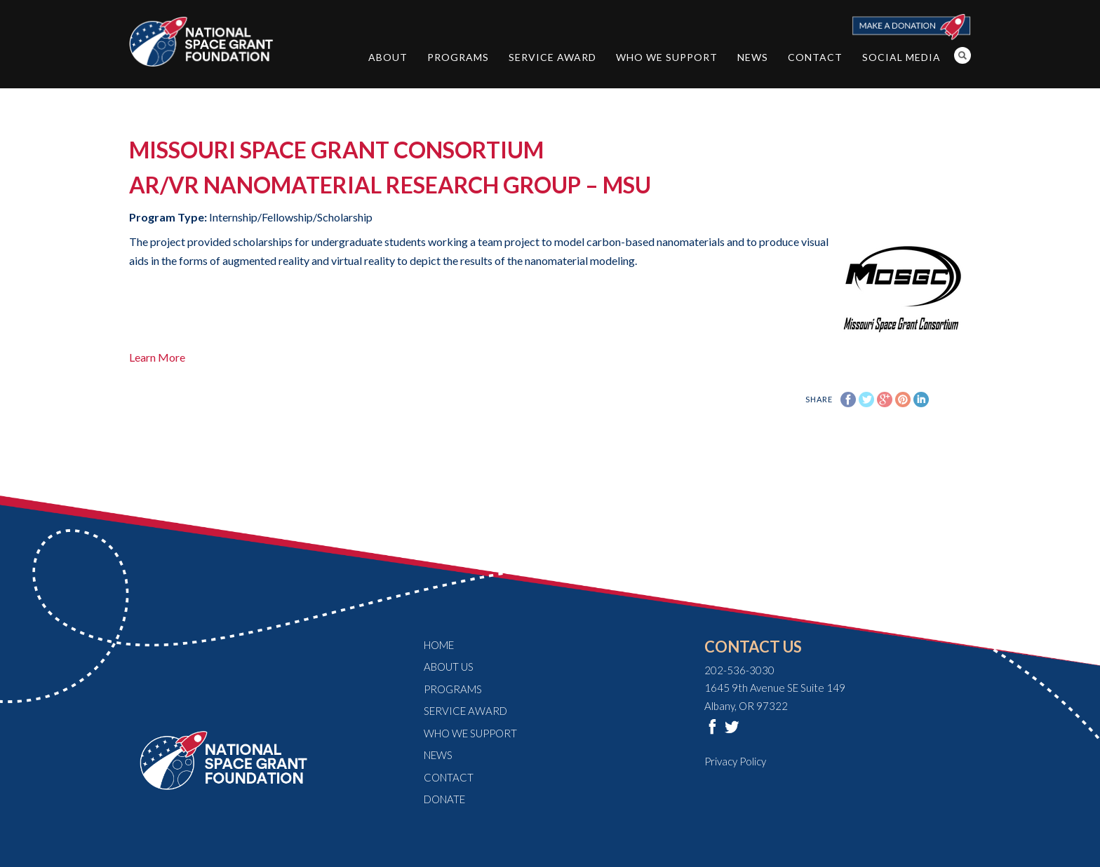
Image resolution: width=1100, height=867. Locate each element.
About (388, 57)
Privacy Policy (735, 761)
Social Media (901, 57)
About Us (449, 666)
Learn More (157, 357)
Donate (444, 799)
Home (439, 645)
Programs (458, 57)
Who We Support (667, 57)
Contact (815, 57)
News (752, 57)
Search (962, 55)
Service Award (552, 57)
